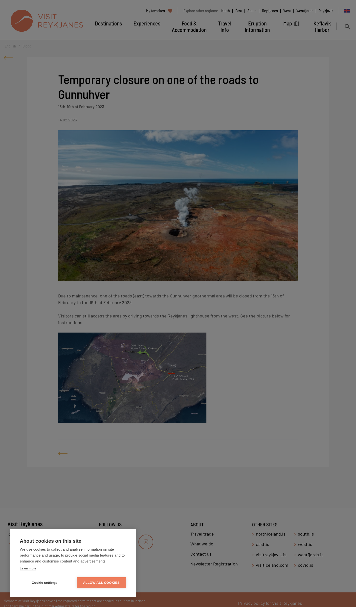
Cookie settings (44, 583)
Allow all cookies (101, 583)
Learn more (28, 568)
